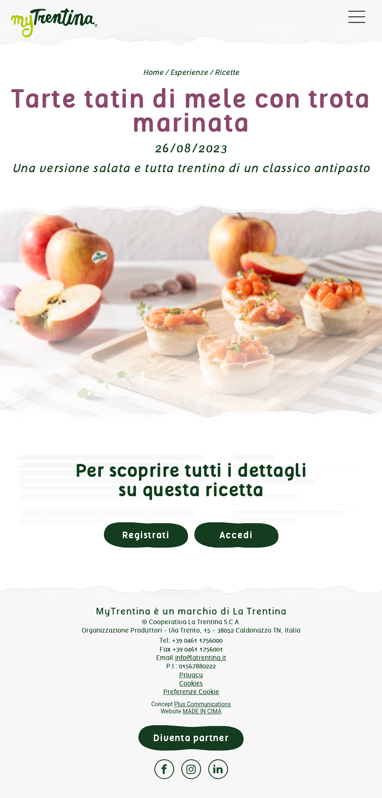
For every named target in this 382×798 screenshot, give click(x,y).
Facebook (164, 769)
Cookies (191, 683)
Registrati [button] (146, 535)
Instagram (191, 769)
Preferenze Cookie (191, 692)
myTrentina (69, 23)
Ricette (227, 72)
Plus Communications (202, 704)
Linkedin (218, 769)
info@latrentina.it (200, 658)
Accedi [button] (236, 535)
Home (153, 72)
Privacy (191, 675)
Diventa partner (191, 738)
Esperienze (189, 72)
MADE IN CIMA (202, 711)
